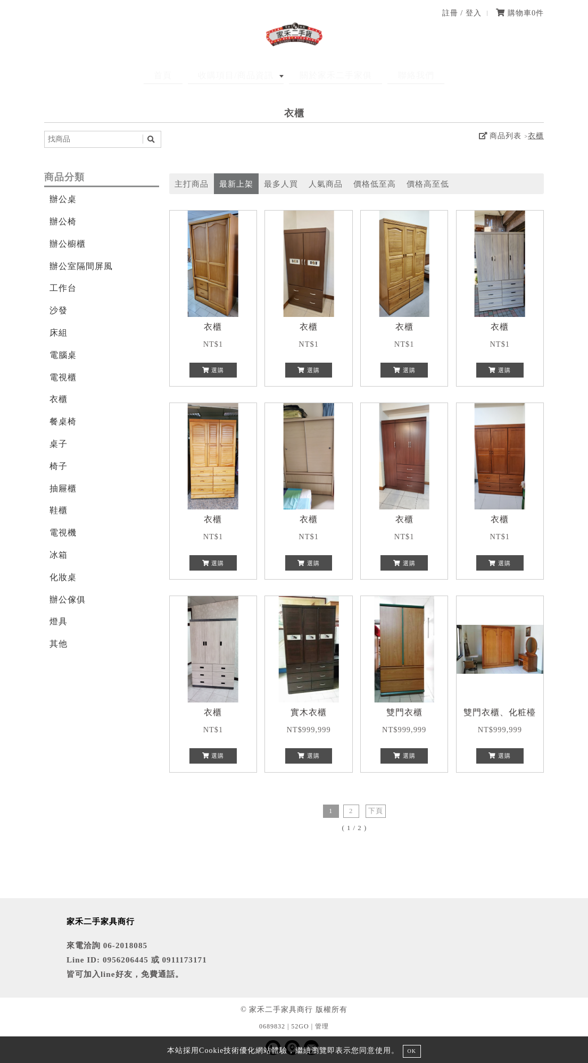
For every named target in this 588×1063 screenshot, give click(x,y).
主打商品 (192, 183)
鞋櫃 (58, 510)
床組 (58, 332)
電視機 (63, 532)
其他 (58, 643)
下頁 (375, 811)
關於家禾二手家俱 (330, 75)
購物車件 (520, 13)
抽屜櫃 (63, 488)
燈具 (58, 621)
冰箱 (58, 554)
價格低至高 (374, 183)
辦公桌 (63, 199)
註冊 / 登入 (462, 13)
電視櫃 (63, 377)
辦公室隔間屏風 (81, 266)
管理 (322, 1026)
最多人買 (281, 183)
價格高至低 (428, 183)
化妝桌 (63, 577)
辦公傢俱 (67, 599)
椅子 (58, 466)
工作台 (63, 287)
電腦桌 (63, 354)
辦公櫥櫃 (67, 243)
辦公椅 (63, 221)
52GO (300, 1026)
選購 (213, 370)
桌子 (58, 443)
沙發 (58, 310)
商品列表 (500, 136)
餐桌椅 (63, 421)
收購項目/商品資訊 (240, 75)
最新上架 (236, 183)
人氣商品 (326, 183)
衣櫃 (536, 136)
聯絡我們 (401, 75)
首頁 (178, 75)
